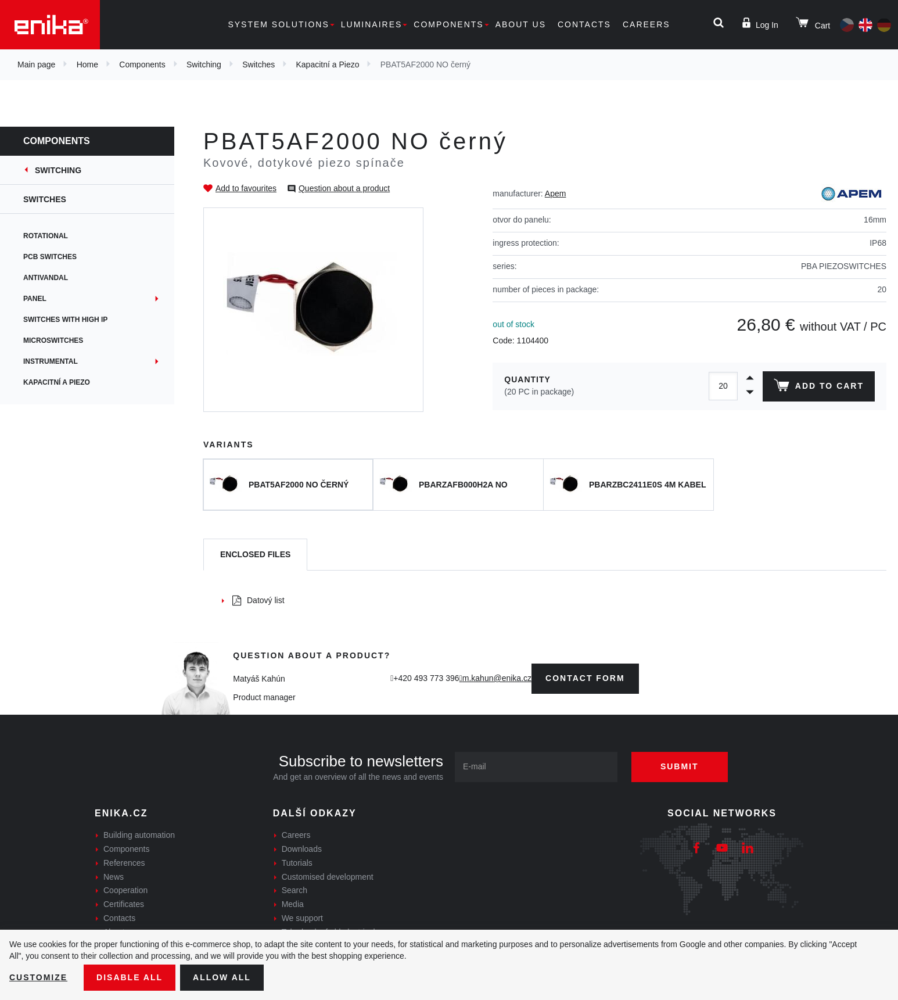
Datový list (258, 600)
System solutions (278, 24)
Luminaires (372, 24)
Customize (38, 977)
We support (302, 918)
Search (294, 890)
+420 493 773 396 (426, 678)
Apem (555, 193)
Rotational (45, 236)
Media (293, 904)
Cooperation (125, 890)
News (113, 876)
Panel (34, 299)
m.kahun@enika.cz (496, 678)
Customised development (327, 876)
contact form (585, 678)
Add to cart (819, 387)
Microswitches (53, 340)
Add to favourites (245, 188)
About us (520, 24)
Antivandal (45, 278)
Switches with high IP (65, 320)
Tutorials (297, 863)
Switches (258, 64)
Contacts (584, 24)
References (124, 863)
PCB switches (50, 257)
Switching (203, 64)
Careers (646, 24)
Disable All (129, 977)
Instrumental (50, 361)
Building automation (139, 835)
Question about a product (344, 188)
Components (448, 24)
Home (87, 64)
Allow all (222, 977)
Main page (36, 64)
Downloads (302, 849)
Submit (679, 766)
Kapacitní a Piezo (328, 64)
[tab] (255, 555)
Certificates (123, 904)
